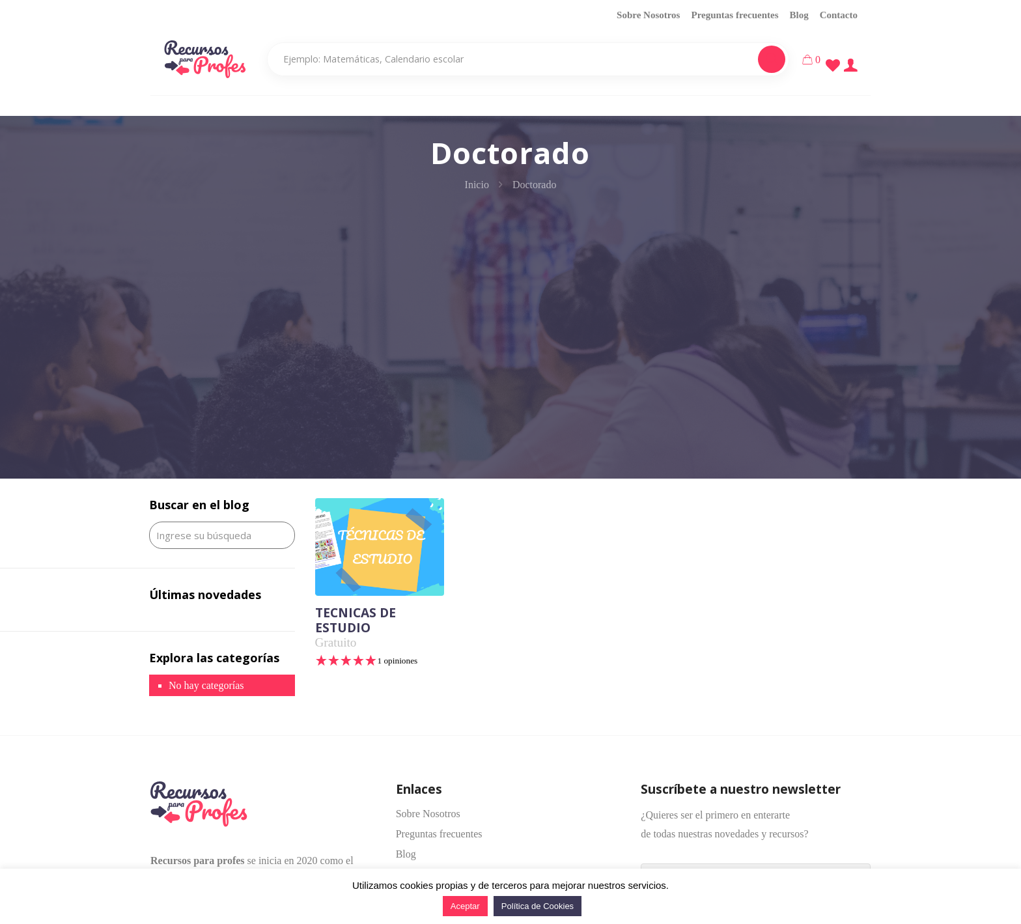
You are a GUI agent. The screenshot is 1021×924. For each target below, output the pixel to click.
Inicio (477, 184)
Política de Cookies (537, 906)
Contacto (839, 15)
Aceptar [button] (465, 906)
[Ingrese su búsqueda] (222, 535)
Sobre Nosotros (648, 15)
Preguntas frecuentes (734, 15)
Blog (798, 15)
